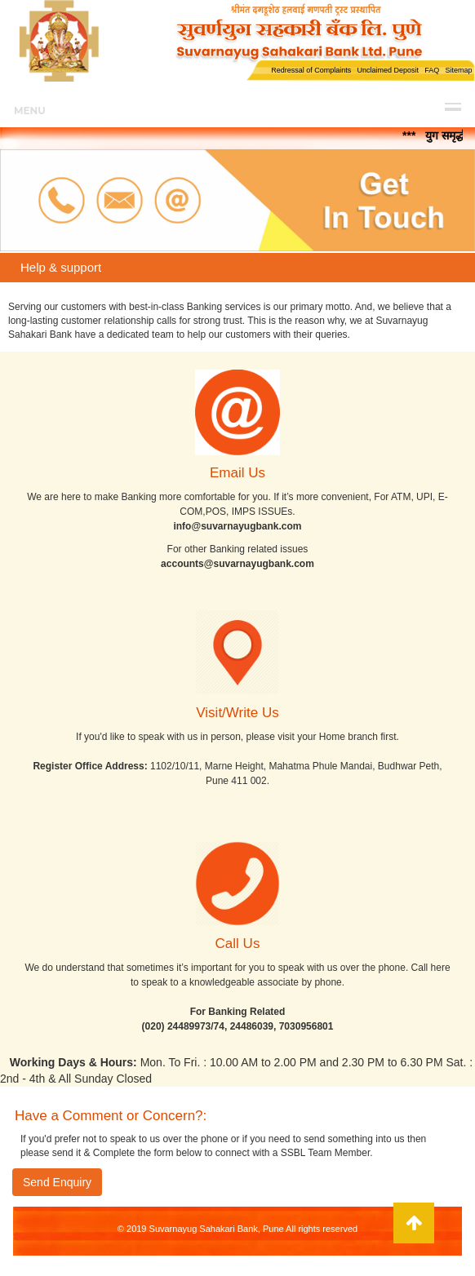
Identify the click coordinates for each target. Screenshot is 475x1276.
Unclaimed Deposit (388, 70)
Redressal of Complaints (311, 70)
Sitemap (458, 70)
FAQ (431, 70)
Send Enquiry (57, 1182)
